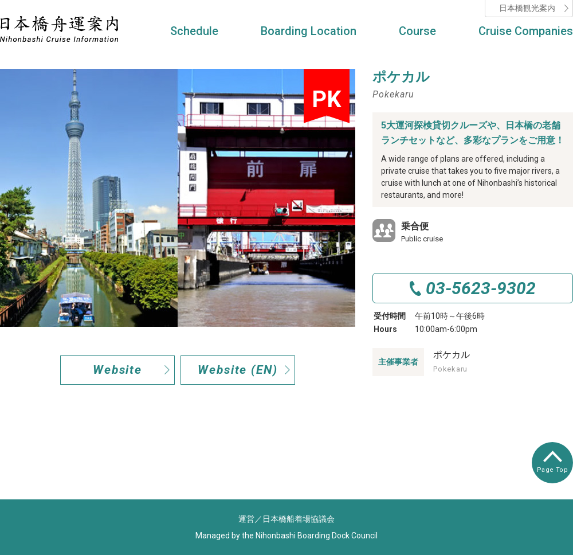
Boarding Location (308, 31)
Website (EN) (238, 370)
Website (117, 370)
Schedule (194, 31)
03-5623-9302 (481, 288)
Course (417, 31)
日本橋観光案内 (527, 8)
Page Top (552, 462)
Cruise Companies (525, 31)
